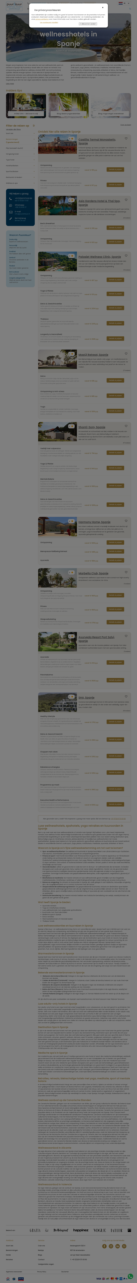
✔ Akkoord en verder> (88, 24)
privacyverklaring (42, 19)
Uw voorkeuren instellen (49, 22)
